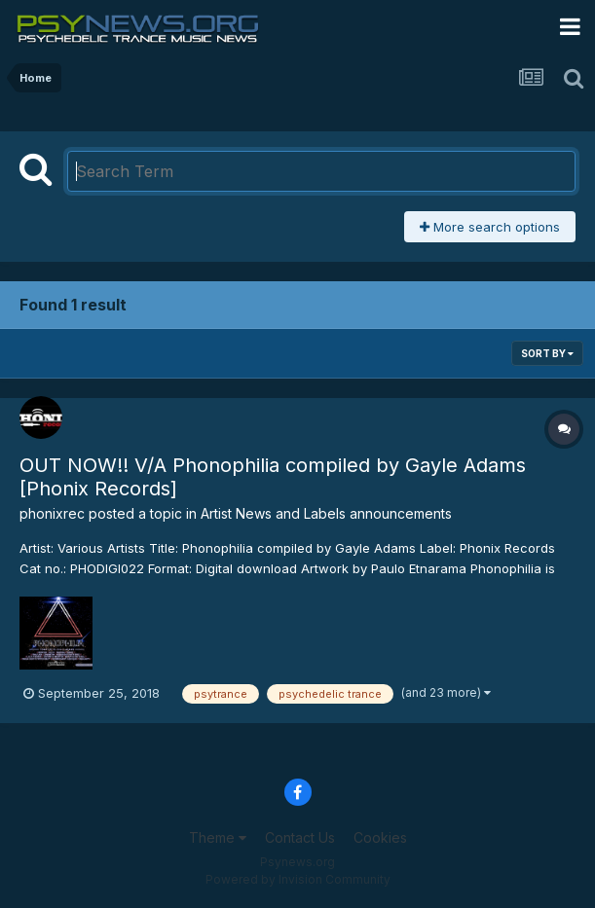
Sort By (547, 353)
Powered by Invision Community (297, 879)
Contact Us (300, 837)
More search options (490, 227)
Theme (217, 837)
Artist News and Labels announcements (326, 513)
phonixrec (52, 513)
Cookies (380, 837)
